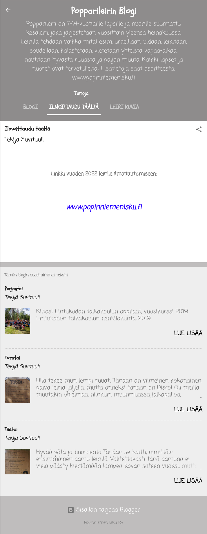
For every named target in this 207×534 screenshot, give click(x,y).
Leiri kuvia (124, 107)
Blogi (30, 107)
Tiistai (11, 429)
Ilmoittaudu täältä (74, 107)
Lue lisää (188, 333)
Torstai (12, 357)
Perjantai (14, 288)
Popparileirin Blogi (103, 11)
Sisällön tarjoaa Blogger (103, 509)
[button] (198, 130)
